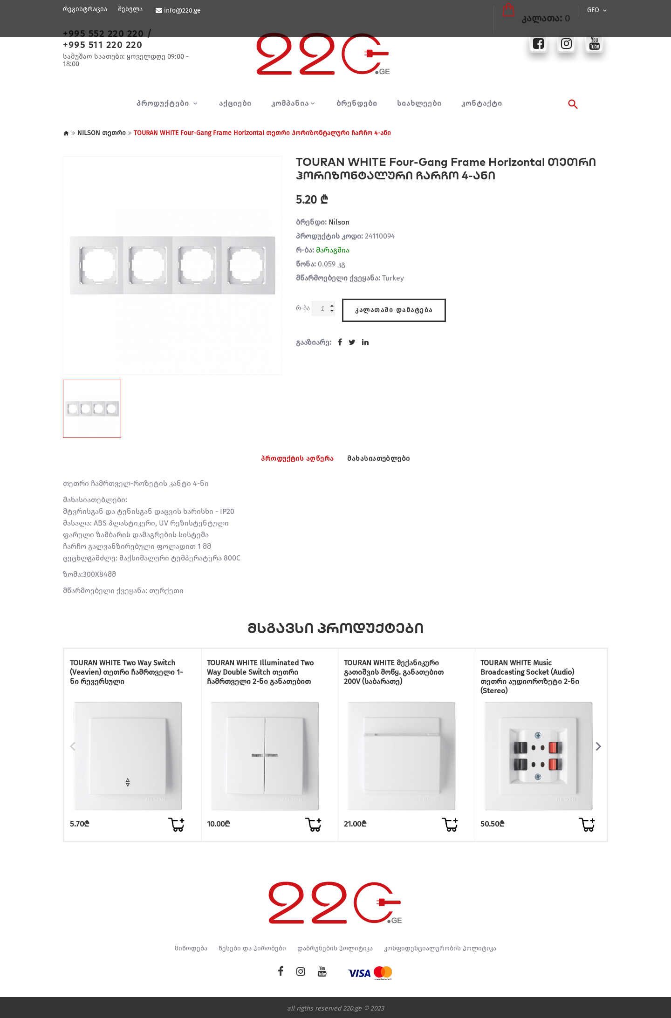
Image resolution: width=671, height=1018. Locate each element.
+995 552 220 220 (103, 33)
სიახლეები (419, 103)
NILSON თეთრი (101, 133)
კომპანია (290, 103)
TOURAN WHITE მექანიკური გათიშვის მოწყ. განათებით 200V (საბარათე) (401, 675)
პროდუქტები (164, 103)
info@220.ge (181, 10)
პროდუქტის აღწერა (289, 458)
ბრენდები (356, 103)
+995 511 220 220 (102, 44)
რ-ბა (303, 308)
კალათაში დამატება (394, 306)
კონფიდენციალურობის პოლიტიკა (440, 946)
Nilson (339, 222)
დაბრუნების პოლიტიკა (335, 946)
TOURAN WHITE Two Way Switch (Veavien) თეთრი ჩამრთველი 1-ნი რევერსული (130, 675)
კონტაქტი (481, 103)
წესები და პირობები (252, 946)
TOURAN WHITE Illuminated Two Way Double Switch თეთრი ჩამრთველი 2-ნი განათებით (261, 679)
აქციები (235, 103)
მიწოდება (191, 946)
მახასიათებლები (387, 458)
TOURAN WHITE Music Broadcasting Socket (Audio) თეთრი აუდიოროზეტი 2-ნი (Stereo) (537, 679)
